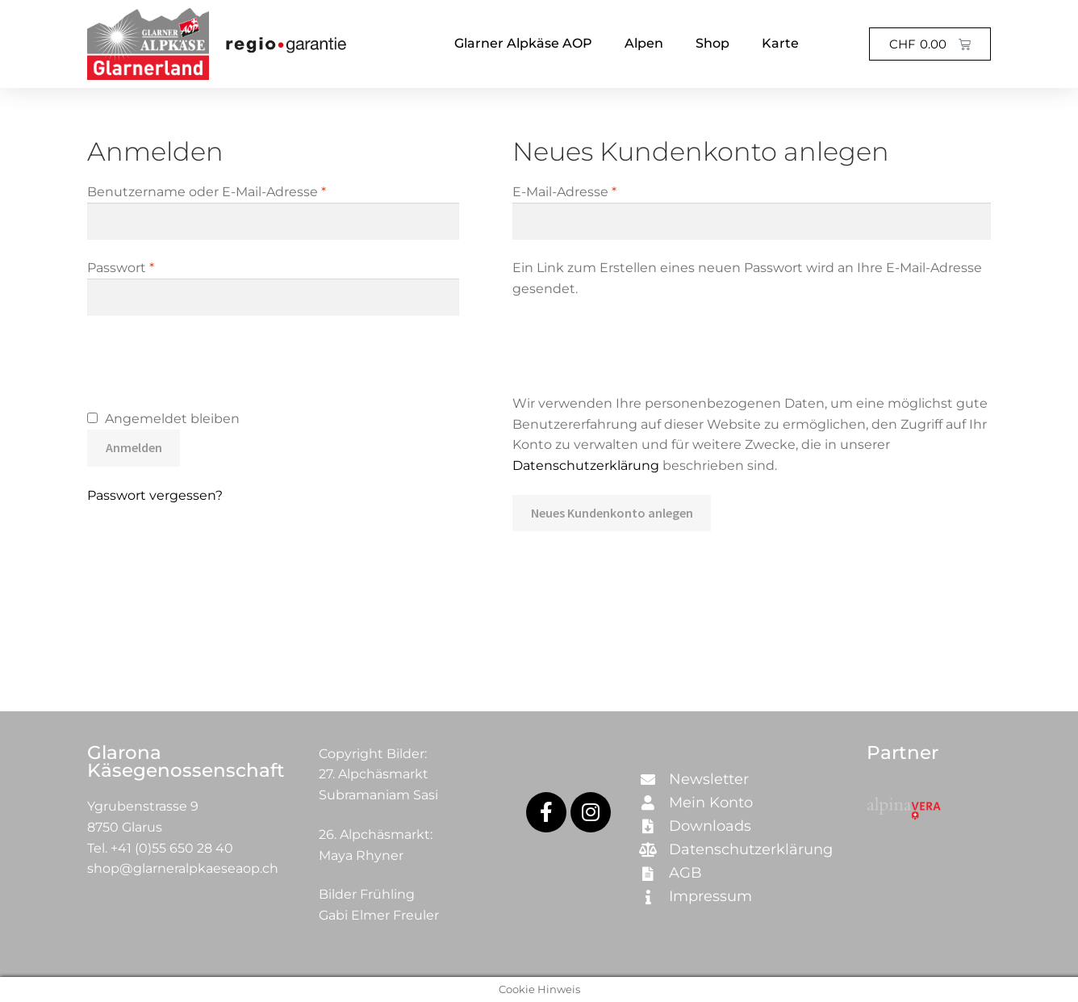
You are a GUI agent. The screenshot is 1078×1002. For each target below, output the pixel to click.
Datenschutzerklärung (585, 465)
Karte (780, 43)
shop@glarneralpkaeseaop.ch (182, 868)
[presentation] (209, 364)
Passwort (157, 266)
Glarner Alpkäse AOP (523, 43)
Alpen (644, 43)
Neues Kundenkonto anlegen (612, 513)
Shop (712, 43)
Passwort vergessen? (155, 495)
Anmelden (134, 447)
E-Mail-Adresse (601, 190)
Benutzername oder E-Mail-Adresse (243, 190)
